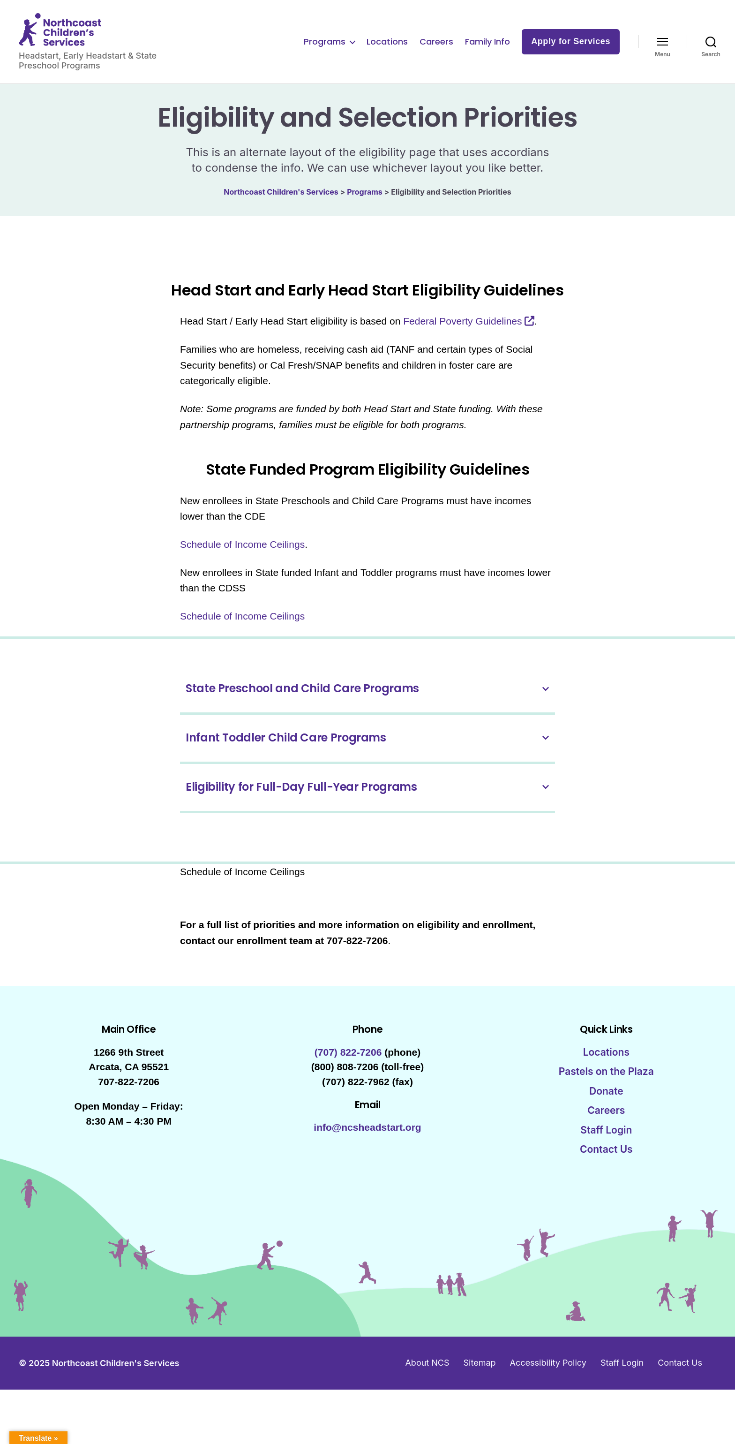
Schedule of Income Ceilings (242, 553)
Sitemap (480, 1372)
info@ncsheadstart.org (367, 1136)
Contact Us (606, 1158)
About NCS (427, 1372)
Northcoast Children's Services (116, 1372)
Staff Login (606, 1139)
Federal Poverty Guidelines (462, 330)
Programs (324, 46)
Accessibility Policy (548, 1372)
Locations (387, 46)
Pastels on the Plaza (606, 1081)
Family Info (487, 46)
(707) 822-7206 (348, 1061)
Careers (436, 46)
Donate (606, 1100)
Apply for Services (570, 46)
